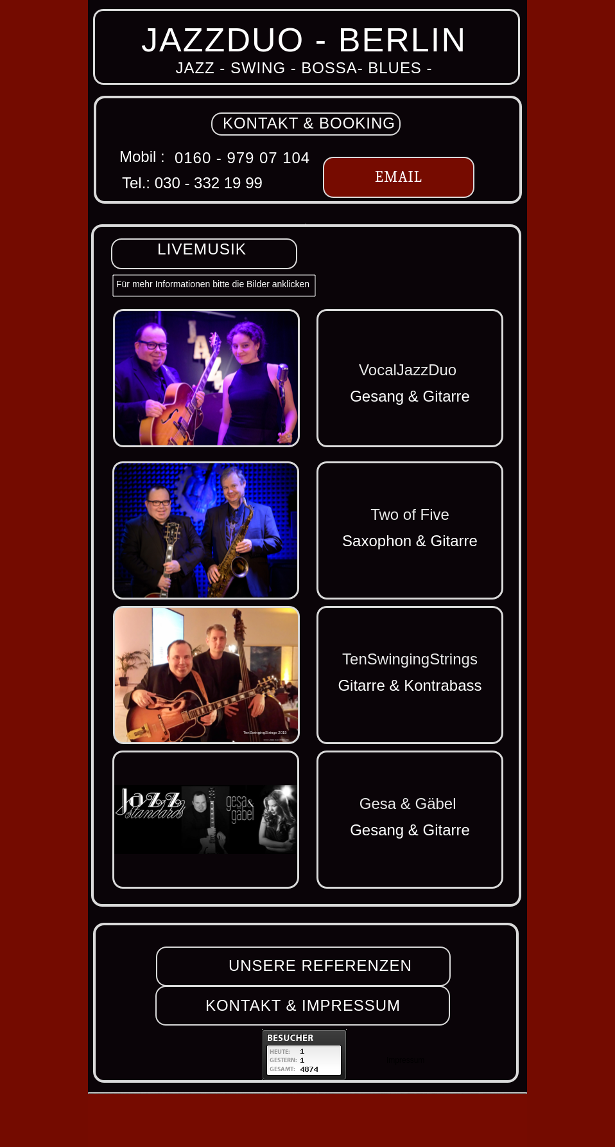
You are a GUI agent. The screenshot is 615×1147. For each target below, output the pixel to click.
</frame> (304, 1054)
